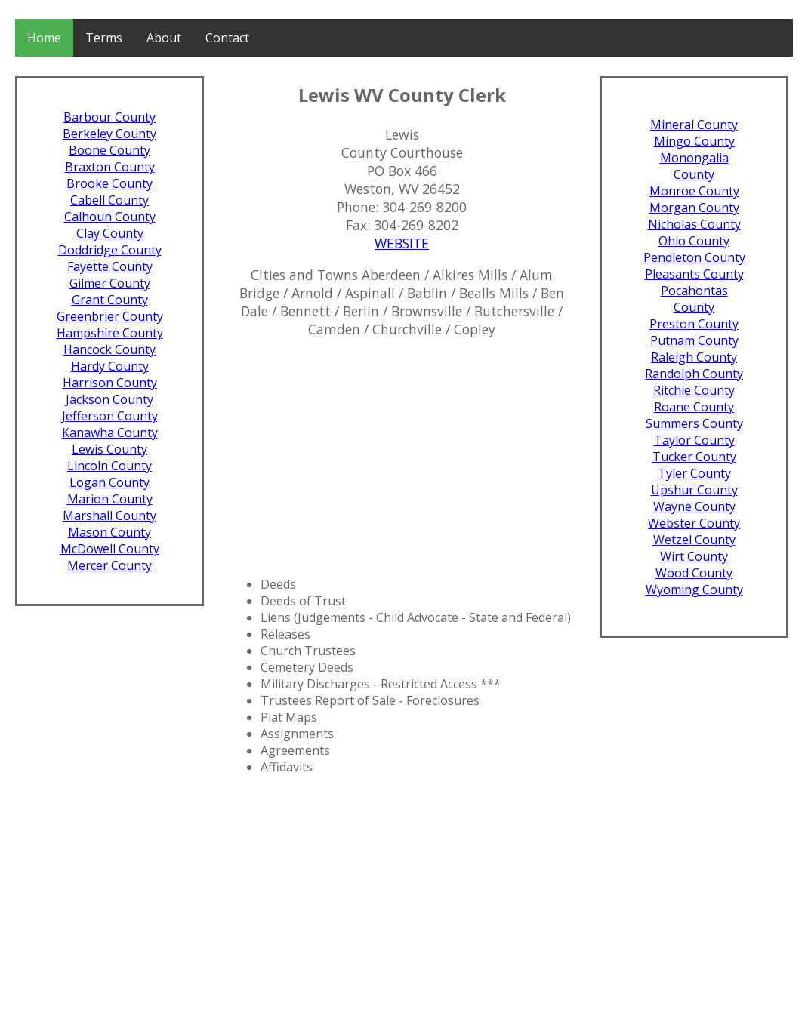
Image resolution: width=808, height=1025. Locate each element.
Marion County (110, 499)
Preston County (694, 324)
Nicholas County (694, 224)
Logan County (109, 482)
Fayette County (110, 266)
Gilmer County (109, 283)
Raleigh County (694, 357)
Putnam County (694, 340)
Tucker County (694, 456)
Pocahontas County (694, 299)
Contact (227, 37)
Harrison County (110, 382)
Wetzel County (694, 539)
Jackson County (109, 399)
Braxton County (110, 167)
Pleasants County (694, 274)
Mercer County (109, 565)
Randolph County (694, 373)
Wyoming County (694, 589)
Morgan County (694, 207)
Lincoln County (109, 465)
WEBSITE (402, 243)
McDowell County (109, 548)
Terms (103, 37)
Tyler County (694, 473)
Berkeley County (109, 133)
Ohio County (693, 240)
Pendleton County (694, 257)
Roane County (694, 407)
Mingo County (694, 141)
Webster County (694, 523)
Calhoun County (110, 216)
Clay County (109, 233)
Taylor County (694, 440)
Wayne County (694, 506)
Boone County (109, 150)
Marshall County (109, 515)
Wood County (693, 573)
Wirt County (694, 556)
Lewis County (109, 449)
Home (44, 37)
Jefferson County (110, 416)
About (163, 37)
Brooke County (109, 183)
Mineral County (694, 124)
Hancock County (109, 349)
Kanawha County (110, 432)
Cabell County (109, 200)
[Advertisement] (401, 456)
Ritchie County (694, 390)
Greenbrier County (110, 316)
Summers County (694, 423)
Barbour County (109, 117)
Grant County (110, 299)
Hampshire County (110, 333)
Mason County (109, 532)
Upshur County (694, 490)
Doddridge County (110, 250)
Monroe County (694, 191)
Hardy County (110, 366)
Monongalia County (694, 166)
